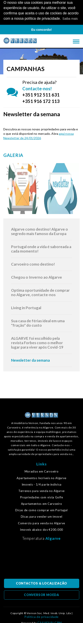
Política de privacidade (41, 616)
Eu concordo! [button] (41, 29)
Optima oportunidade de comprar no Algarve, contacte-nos (40, 292)
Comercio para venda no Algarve (41, 522)
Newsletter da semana (30, 359)
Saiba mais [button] (70, 18)
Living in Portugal (26, 307)
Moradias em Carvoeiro (42, 471)
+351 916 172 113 (41, 100)
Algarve (53, 538)
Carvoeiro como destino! (33, 263)
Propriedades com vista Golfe (41, 497)
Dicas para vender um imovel (41, 516)
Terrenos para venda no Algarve (41, 490)
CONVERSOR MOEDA (41, 594)
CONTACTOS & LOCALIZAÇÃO (41, 583)
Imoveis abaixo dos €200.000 (41, 529)
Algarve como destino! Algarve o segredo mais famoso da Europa (39, 230)
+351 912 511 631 (41, 94)
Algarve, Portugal (41, 560)
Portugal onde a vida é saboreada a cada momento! (41, 248)
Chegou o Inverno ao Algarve (36, 276)
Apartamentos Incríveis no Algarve (41, 477)
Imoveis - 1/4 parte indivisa (42, 484)
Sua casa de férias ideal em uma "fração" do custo (38, 322)
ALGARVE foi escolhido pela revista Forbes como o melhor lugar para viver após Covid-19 (37, 342)
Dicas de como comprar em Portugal (41, 510)
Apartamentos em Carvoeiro (41, 503)
